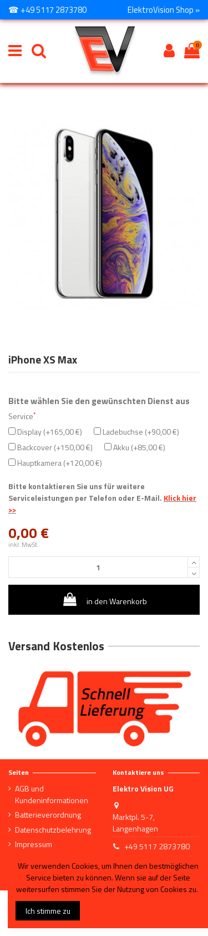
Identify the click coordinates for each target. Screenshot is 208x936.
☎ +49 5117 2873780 (47, 9)
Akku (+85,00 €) (134, 447)
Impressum (33, 844)
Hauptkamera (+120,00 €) (55, 463)
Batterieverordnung (48, 814)
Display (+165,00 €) (45, 431)
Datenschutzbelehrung (53, 829)
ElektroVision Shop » (164, 9)
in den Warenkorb (104, 600)
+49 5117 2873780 (157, 846)
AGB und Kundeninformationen (51, 794)
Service (21, 416)
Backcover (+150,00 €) (50, 447)
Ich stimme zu (48, 911)
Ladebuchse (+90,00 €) (136, 431)
